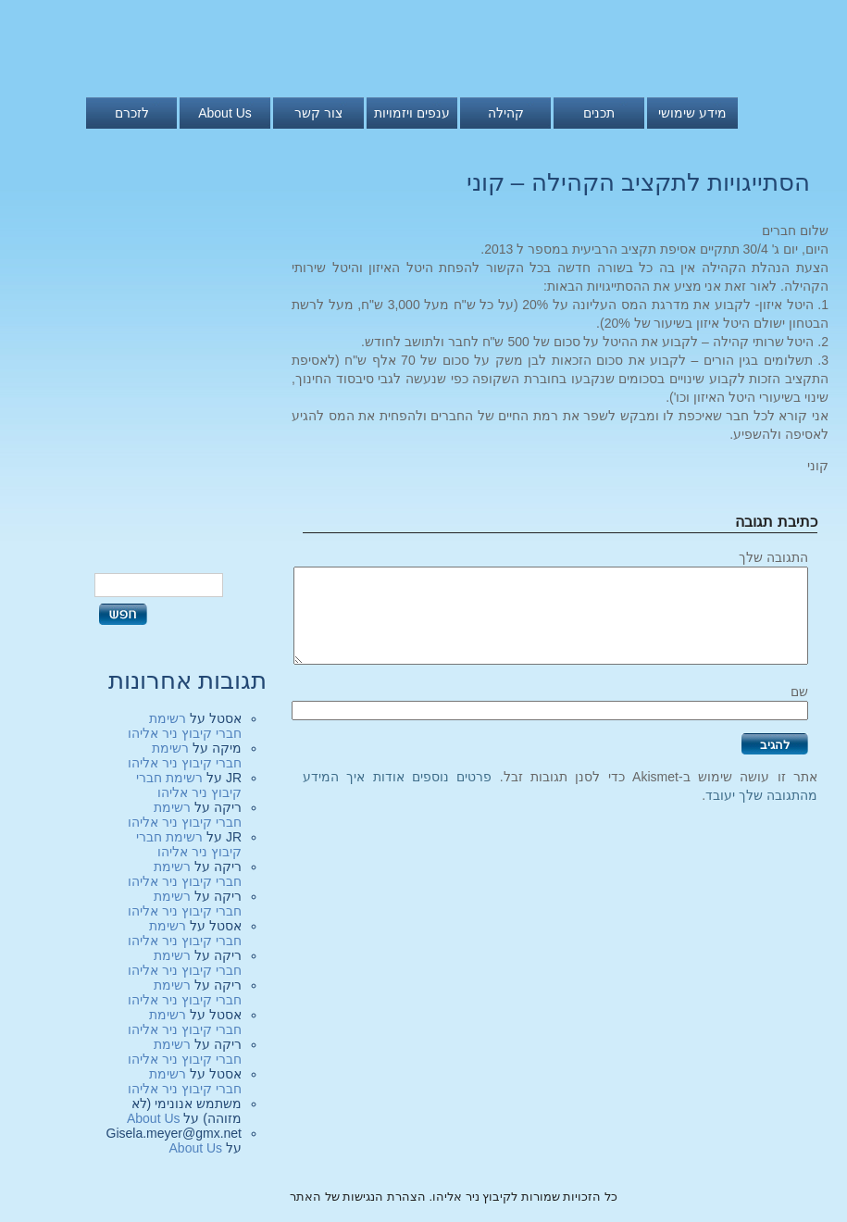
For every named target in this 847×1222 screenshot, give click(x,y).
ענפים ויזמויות (412, 113)
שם (799, 691)
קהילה (506, 113)
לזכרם (132, 113)
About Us (225, 113)
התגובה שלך (773, 557)
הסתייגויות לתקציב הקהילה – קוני (638, 182)
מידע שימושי (692, 113)
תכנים (599, 113)
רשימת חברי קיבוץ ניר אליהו (185, 726)
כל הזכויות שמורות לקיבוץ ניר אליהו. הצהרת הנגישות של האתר (453, 1196)
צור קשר (318, 113)
